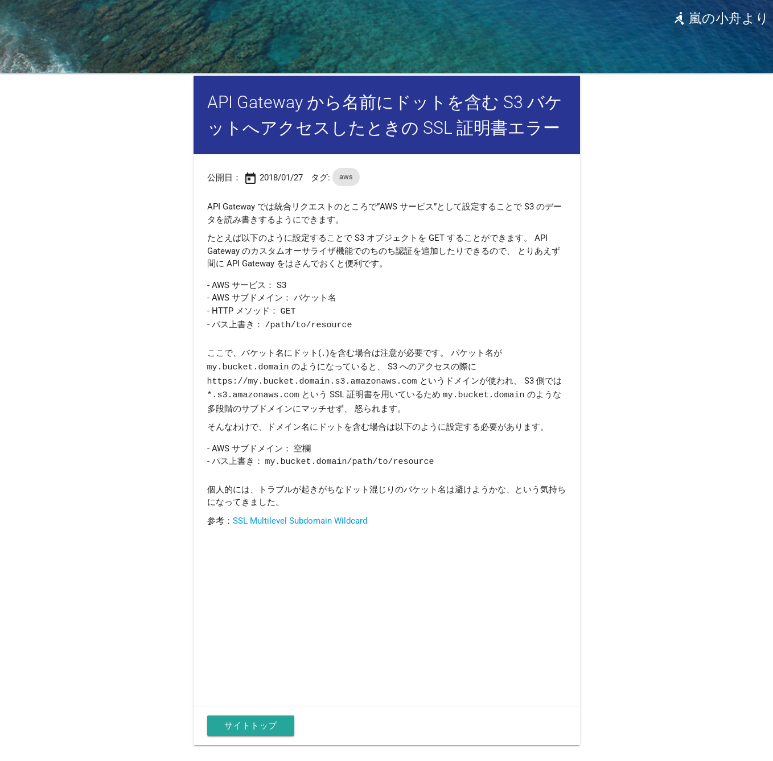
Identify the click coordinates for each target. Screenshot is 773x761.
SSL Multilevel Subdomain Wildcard (300, 517)
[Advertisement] (386, 608)
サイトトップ (250, 722)
